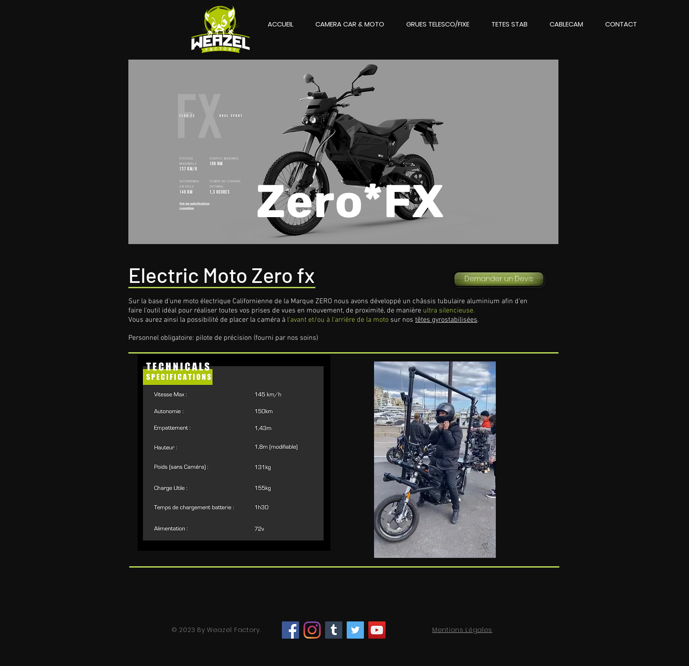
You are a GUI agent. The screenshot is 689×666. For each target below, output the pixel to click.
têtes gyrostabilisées (446, 320)
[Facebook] (290, 630)
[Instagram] (312, 630)
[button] (349, 24)
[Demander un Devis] (498, 279)
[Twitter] (355, 630)
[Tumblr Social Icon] (333, 630)
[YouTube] (377, 630)
